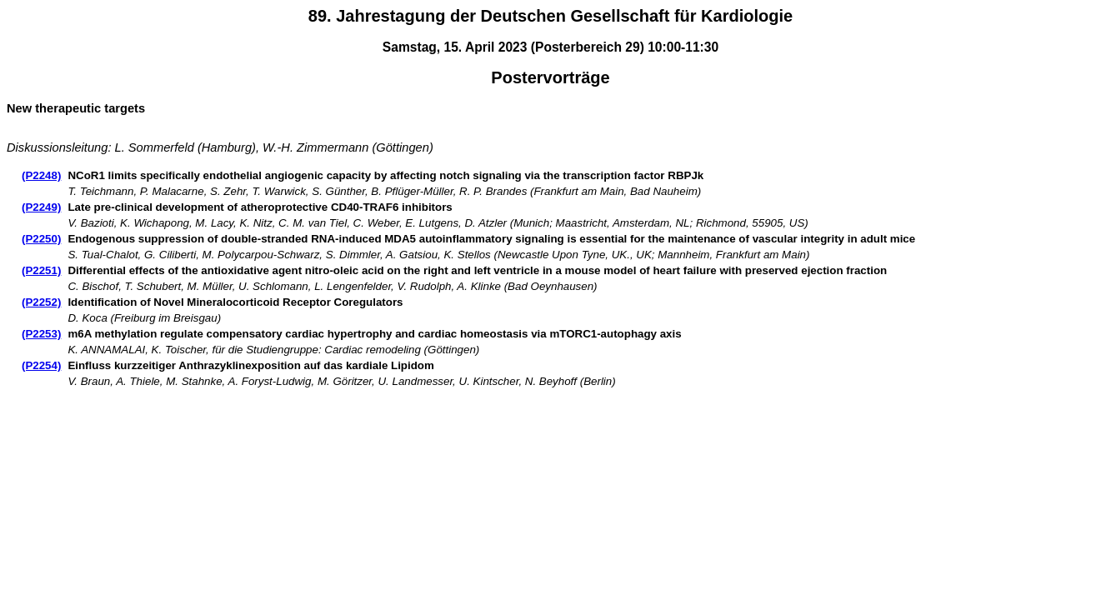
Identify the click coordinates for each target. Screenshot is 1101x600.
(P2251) (41, 270)
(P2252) (41, 302)
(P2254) (41, 365)
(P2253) (41, 334)
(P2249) (41, 207)
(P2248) (41, 175)
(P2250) (41, 238)
